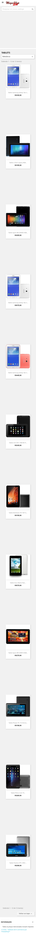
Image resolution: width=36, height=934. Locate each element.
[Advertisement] (18, 30)
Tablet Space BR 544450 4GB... (18, 232)
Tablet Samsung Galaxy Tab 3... (18, 92)
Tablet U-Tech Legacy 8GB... (18, 162)
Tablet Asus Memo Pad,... (18, 583)
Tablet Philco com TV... (18, 793)
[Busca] (18, 9)
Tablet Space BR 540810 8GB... (18, 653)
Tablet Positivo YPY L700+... (18, 863)
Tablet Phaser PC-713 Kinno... (18, 723)
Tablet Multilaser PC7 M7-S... (18, 513)
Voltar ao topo (26, 914)
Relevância (18, 56)
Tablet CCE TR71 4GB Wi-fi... (18, 443)
